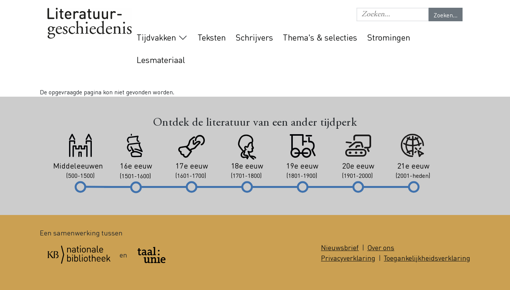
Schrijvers (254, 37)
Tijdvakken (156, 37)
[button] (392, 14)
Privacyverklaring (348, 257)
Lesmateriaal (161, 59)
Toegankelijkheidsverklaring (427, 257)
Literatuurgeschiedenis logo (89, 24)
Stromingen (388, 37)
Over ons (380, 247)
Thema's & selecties (320, 37)
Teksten (212, 37)
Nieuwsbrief (340, 247)
